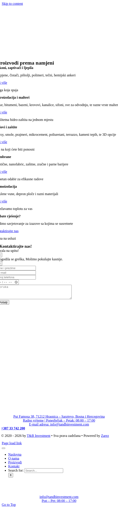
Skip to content (12, 3)
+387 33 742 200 (13, 431)
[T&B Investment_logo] (34, 58)
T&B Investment (38, 438)
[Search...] (43, 473)
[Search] (10, 478)
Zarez (105, 438)
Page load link (12, 446)
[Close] (3, 450)
